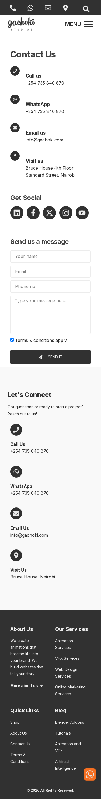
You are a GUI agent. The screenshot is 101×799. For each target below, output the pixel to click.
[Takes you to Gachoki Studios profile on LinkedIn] (16, 212)
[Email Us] (48, 8)
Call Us (17, 444)
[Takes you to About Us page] (27, 733)
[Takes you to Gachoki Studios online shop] (27, 722)
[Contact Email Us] (15, 127)
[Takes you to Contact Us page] (27, 743)
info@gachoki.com (44, 140)
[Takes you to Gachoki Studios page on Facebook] (33, 212)
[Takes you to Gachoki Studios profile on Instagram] (65, 212)
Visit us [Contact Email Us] (34, 161)
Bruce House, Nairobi (32, 577)
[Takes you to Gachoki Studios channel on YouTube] (82, 212)
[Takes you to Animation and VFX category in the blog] (72, 747)
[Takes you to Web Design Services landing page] (72, 673)
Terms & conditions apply (41, 340)
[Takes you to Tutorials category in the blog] (72, 733)
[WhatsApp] (31, 8)
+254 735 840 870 (45, 83)
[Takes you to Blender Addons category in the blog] (72, 722)
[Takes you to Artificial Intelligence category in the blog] (72, 765)
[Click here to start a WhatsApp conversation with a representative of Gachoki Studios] (90, 774)
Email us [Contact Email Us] (36, 133)
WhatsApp (21, 486)
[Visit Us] (66, 8)
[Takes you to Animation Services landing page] (72, 644)
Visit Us (18, 570)
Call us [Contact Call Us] (33, 76)
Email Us (19, 528)
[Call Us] (13, 8)
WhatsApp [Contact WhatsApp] (38, 104)
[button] (86, 9)
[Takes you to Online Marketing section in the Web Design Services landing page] (72, 690)
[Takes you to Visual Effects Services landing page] (72, 658)
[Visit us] (15, 156)
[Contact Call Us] (15, 71)
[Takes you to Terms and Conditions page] (27, 758)
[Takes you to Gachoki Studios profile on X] (49, 212)
